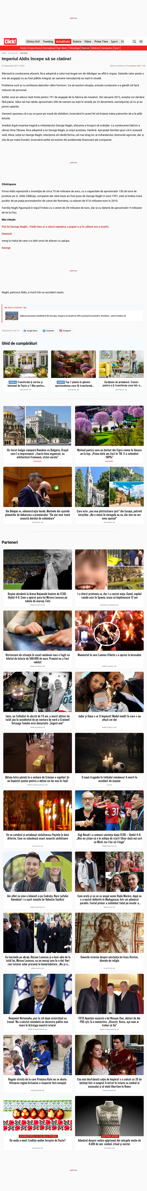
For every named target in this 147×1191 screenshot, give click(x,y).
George (6, 247)
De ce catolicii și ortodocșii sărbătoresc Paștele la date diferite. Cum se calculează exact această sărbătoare (37, 836)
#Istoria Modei (110, 1136)
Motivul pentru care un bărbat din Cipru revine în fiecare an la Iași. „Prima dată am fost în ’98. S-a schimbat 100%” (109, 453)
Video (87, 41)
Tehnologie (74, 48)
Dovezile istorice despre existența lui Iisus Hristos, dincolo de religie (109, 958)
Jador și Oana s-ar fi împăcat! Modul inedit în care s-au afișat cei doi (109, 718)
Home (4, 53)
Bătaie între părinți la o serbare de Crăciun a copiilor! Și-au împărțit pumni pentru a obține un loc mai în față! (37, 779)
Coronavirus (107, 48)
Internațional (48, 48)
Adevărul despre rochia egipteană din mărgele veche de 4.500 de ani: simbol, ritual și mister (109, 1142)
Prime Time (101, 41)
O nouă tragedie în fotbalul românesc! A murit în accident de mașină (109, 779)
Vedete (77, 41)
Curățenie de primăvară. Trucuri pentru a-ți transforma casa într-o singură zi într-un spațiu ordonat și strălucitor (121, 383)
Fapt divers (62, 48)
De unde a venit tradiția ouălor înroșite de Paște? (38, 1140)
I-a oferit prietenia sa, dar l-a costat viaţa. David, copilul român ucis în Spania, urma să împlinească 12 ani (109, 595)
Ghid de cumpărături (19, 343)
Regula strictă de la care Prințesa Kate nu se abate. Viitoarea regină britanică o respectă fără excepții (37, 1081)
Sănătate (95, 48)
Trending (48, 41)
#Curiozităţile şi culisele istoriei (38, 1136)
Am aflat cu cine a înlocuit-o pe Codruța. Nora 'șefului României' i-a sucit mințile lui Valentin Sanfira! (37, 897)
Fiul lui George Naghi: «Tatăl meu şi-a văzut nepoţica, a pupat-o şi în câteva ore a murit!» (55, 226)
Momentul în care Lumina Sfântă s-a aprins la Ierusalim (109, 655)
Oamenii (7, 233)
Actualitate (63, 41)
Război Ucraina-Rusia (30, 48)
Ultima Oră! (33, 41)
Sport (114, 41)
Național (85, 48)
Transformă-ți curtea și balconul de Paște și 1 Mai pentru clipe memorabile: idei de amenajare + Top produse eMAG (25, 383)
